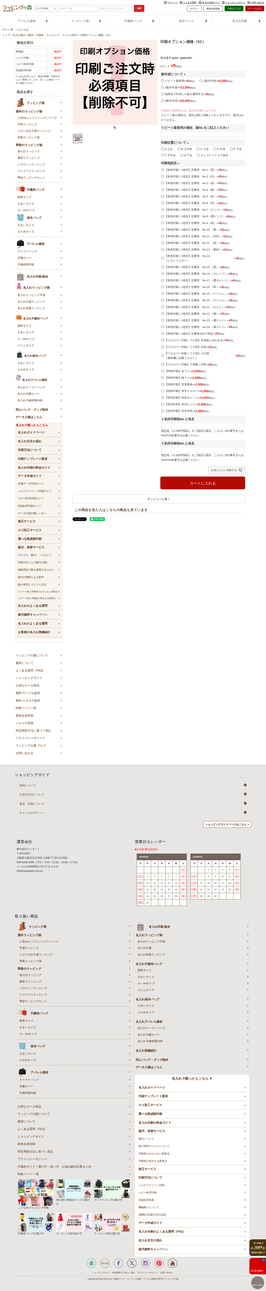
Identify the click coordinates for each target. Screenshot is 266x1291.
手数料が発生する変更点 (153, 1161)
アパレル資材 (33, 21)
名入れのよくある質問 (32, 605)
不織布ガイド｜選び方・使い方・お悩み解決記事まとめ (54, 1166)
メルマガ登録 (24, 723)
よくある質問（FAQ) (29, 670)
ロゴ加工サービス (30, 530)
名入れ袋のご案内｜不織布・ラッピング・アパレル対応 (45, 35)
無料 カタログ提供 (28, 700)
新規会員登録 (213, 8)
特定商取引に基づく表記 (123, 1272)
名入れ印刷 (246, 21)
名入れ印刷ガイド (211, 2)
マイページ (172, 2)
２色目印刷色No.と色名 (177, 443)
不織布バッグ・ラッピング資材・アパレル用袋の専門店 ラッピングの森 (145, 1279)
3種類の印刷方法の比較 (152, 1214)
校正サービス (27, 521)
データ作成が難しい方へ (32, 513)
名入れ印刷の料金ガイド (34, 467)
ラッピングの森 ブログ (31, 745)
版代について (146, 1138)
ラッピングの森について (32, 655)
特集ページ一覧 (26, 707)
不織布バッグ (139, 21)
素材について (24, 662)
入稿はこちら (234, 8)
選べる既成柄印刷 (30, 538)
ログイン (194, 8)
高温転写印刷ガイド (29, 505)
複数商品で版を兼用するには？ (36, 569)
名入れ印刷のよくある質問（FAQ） (162, 1231)
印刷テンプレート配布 (32, 458)
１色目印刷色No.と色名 (177, 419)
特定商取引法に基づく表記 (33, 730)
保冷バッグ (193, 21)
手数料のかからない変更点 (154, 1153)
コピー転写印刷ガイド (31, 498)
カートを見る (254, 8)
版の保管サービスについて (154, 1146)
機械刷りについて (149, 1207)
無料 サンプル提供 (28, 693)
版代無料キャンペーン (32, 614)
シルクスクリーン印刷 (151, 1185)
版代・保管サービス (31, 547)
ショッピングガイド (235, 2)
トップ (6, 35)
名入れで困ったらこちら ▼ (192, 1078)
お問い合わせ (257, 2)
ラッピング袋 (86, 21)
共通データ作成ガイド (31, 483)
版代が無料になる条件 (31, 577)
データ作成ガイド (30, 475)
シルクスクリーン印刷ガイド (35, 490)
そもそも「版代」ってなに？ (35, 554)
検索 (139, 8)
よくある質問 (189, 2)
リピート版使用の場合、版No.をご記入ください (195, 127)
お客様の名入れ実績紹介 (34, 632)
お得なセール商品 (27, 685)
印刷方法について (30, 449)
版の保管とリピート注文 (32, 584)
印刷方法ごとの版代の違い (33, 562)
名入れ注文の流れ (30, 441)
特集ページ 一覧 (28, 1174)
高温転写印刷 (146, 1199)
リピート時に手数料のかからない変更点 (38, 591)
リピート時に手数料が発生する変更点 (37, 598)
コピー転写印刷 (148, 1192)
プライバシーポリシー (30, 738)
